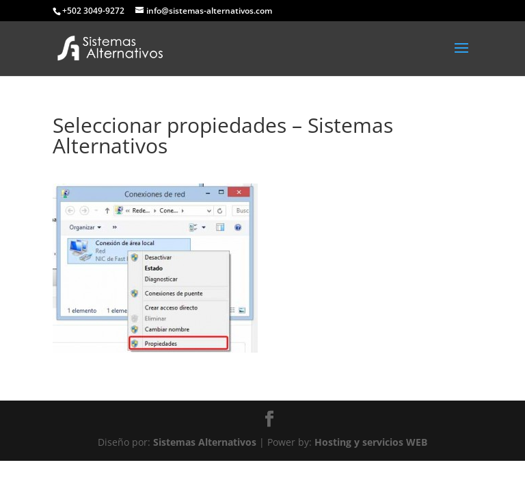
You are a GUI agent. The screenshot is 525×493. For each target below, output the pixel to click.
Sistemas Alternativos (204, 441)
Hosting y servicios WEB (370, 441)
